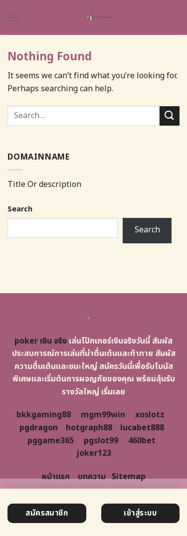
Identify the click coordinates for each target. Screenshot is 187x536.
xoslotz (150, 415)
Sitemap (129, 477)
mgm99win (103, 415)
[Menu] (13, 17)
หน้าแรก (56, 477)
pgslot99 (101, 441)
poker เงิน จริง (40, 341)
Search (19, 209)
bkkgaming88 (43, 415)
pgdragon (38, 428)
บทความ (92, 477)
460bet (142, 441)
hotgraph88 (89, 428)
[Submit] (170, 116)
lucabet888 (142, 428)
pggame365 (50, 441)
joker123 (93, 453)
